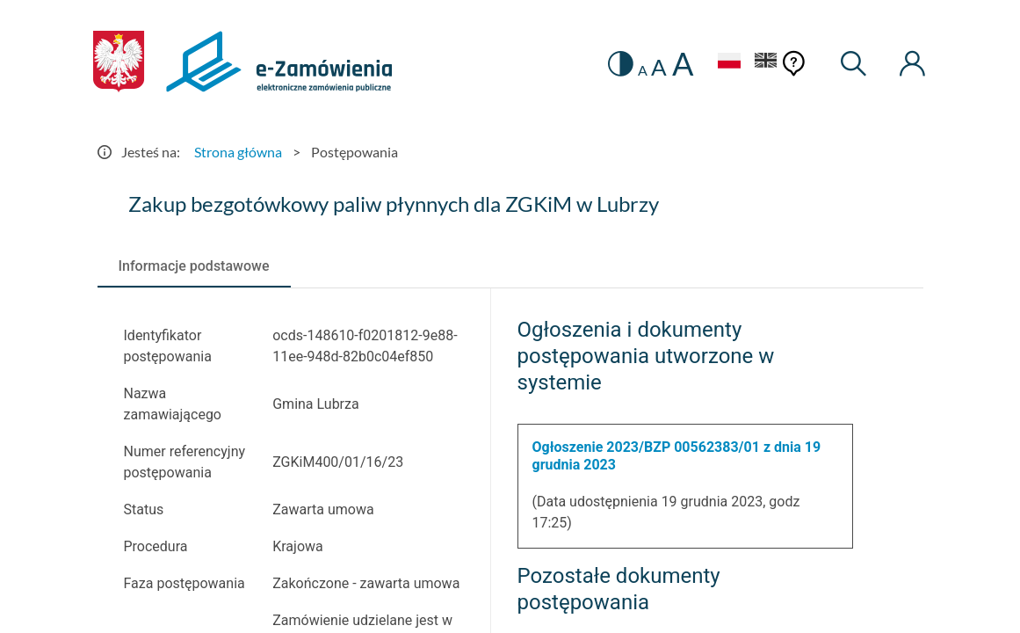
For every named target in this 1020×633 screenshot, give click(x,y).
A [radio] (642, 70)
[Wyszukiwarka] (853, 63)
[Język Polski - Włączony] (729, 63)
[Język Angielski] (766, 63)
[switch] (620, 63)
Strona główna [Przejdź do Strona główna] (238, 151)
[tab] (194, 266)
